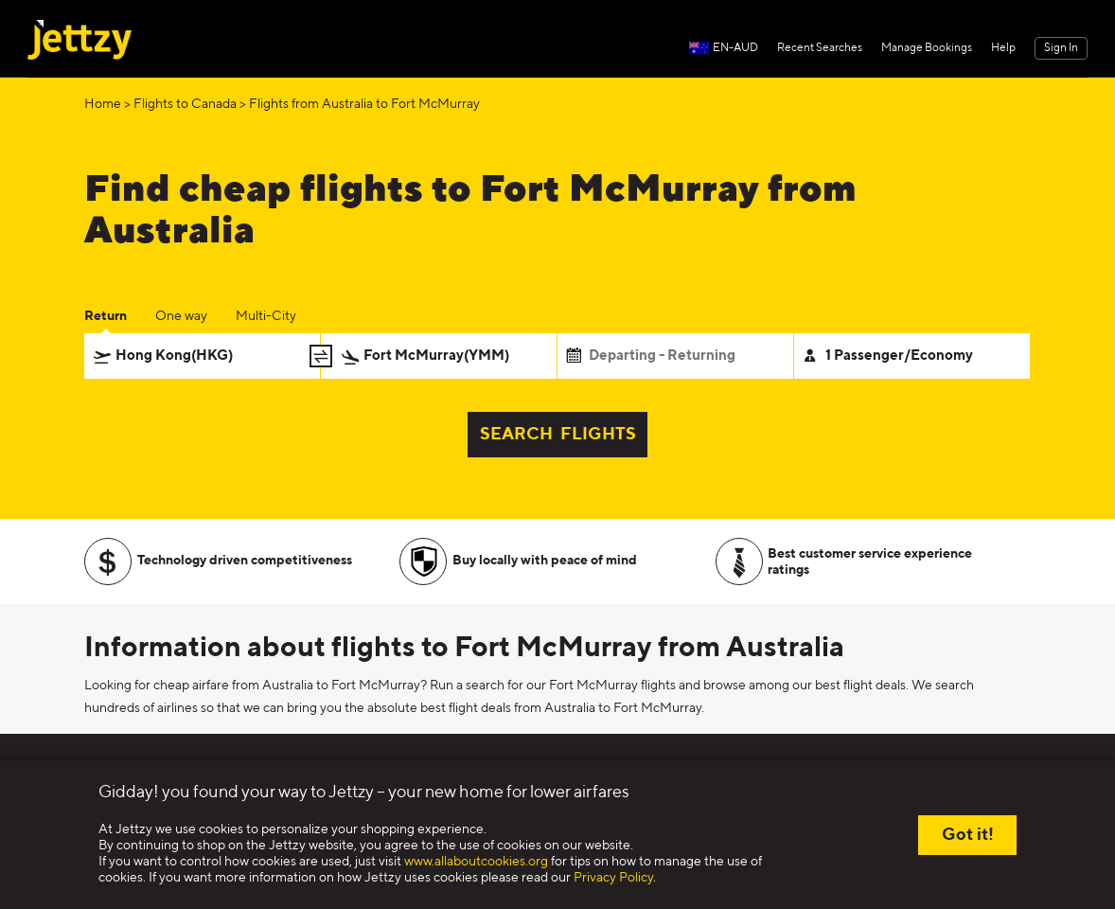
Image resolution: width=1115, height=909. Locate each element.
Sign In (1061, 48)
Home (102, 104)
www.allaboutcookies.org (476, 861)
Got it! (968, 835)
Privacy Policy (613, 877)
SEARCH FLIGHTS (558, 434)
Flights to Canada (185, 104)
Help (1003, 48)
